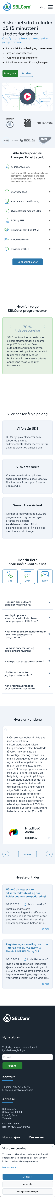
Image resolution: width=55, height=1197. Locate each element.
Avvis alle (27, 1184)
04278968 (13, 1123)
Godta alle (28, 1177)
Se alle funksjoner (28, 261)
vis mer (27, 854)
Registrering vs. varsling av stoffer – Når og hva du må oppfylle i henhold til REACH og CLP (27, 948)
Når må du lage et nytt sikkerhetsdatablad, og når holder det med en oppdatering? (26, 893)
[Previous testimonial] (5, 854)
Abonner (12, 1065)
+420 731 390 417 (21, 1086)
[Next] (45, 326)
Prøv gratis (10, 73)
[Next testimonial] (49, 854)
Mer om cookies (9, 1167)
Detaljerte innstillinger (27, 1191)
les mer (45, 928)
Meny (46, 7)
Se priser (26, 73)
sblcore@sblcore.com (21, 1090)
